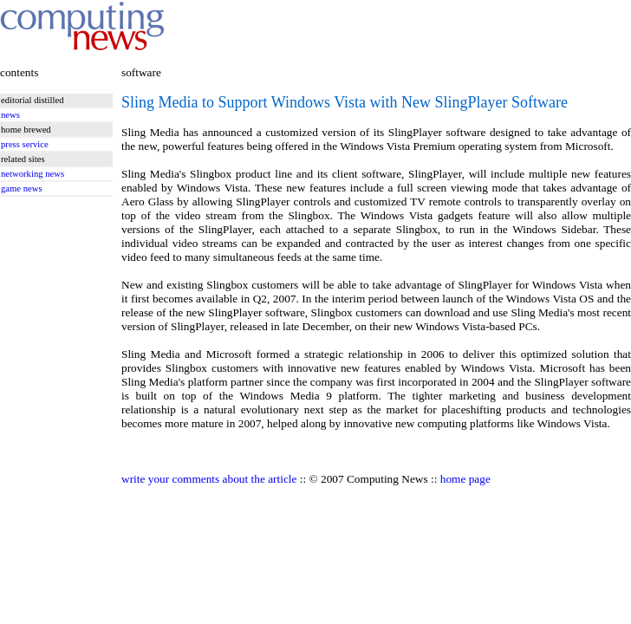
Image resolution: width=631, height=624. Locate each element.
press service (25, 144)
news (10, 115)
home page (465, 478)
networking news (32, 174)
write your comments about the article (208, 478)
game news (21, 188)
